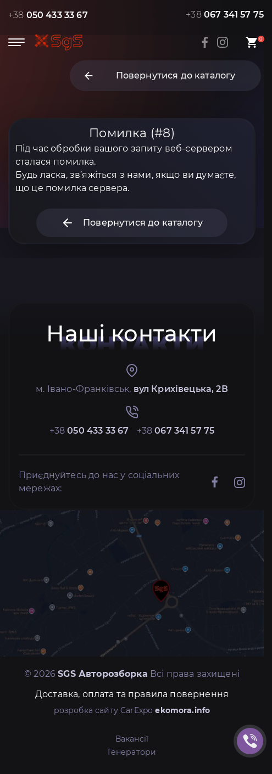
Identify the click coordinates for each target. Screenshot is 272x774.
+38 (48, 15)
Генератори (132, 752)
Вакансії (131, 739)
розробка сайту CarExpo (132, 710)
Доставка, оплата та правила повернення (132, 694)
